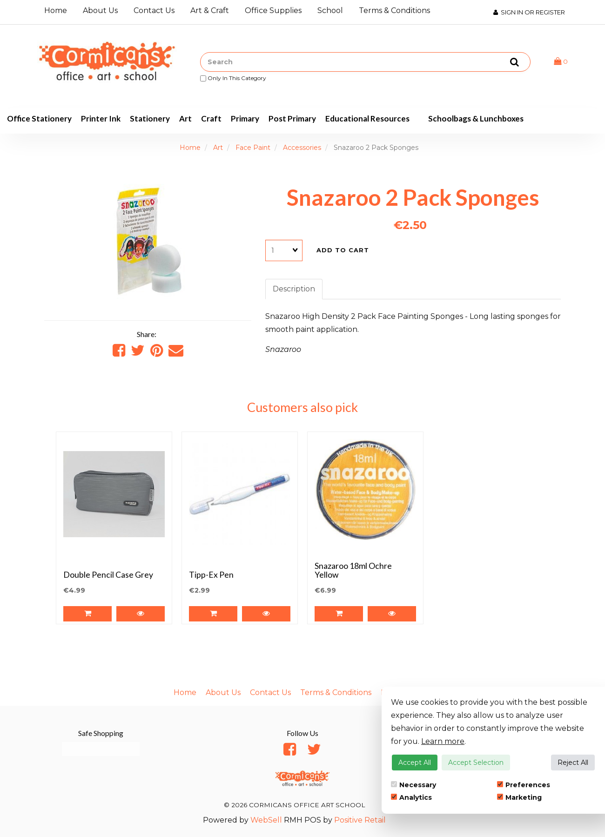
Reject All (573, 762)
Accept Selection (476, 762)
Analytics (411, 797)
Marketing (519, 797)
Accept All (414, 762)
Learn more (442, 741)
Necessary (413, 785)
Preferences (523, 785)
